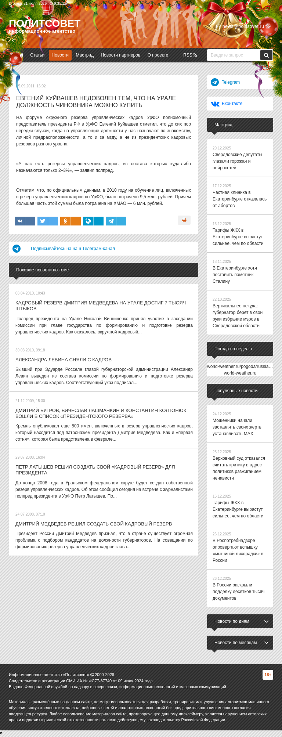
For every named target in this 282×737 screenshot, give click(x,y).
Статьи (37, 55)
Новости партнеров (120, 55)
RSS (190, 55)
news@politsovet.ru (240, 26)
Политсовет (44, 23)
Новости (60, 55)
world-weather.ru (240, 373)
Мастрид (85, 55)
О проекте (158, 55)
